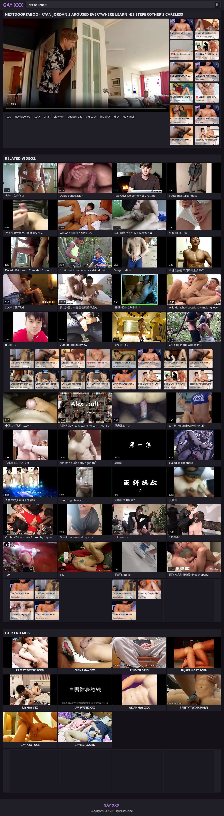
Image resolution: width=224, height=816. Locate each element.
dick (116, 116)
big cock (91, 116)
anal (47, 116)
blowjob (59, 116)
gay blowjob (22, 116)
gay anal (128, 116)
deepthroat (75, 116)
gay (9, 116)
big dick (105, 116)
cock (37, 116)
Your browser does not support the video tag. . (86, 65)
